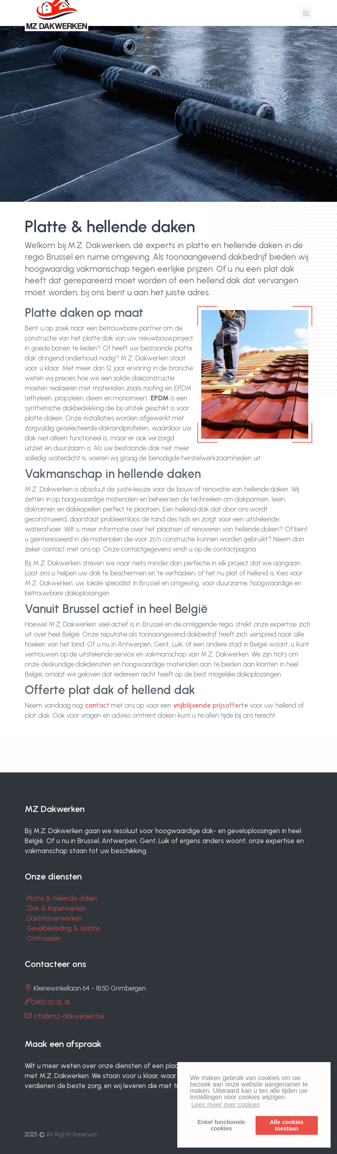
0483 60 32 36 (51, 1002)
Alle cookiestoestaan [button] (286, 1125)
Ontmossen (44, 938)
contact (97, 705)
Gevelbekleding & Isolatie (63, 928)
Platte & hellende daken (62, 898)
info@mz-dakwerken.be (69, 1016)
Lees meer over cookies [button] (225, 1104)
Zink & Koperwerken (56, 908)
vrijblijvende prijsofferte (210, 705)
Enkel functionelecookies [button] (221, 1125)
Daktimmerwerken (54, 918)
